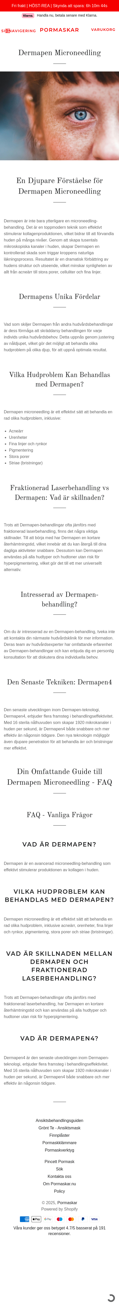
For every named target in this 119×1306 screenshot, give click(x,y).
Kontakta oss (59, 1176)
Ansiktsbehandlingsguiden (59, 1120)
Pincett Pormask (59, 1161)
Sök (59, 1169)
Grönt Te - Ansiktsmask (59, 1128)
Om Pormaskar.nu (59, 1184)
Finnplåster (59, 1135)
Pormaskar (59, 30)
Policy (59, 1191)
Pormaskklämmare (59, 1143)
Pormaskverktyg (59, 1150)
